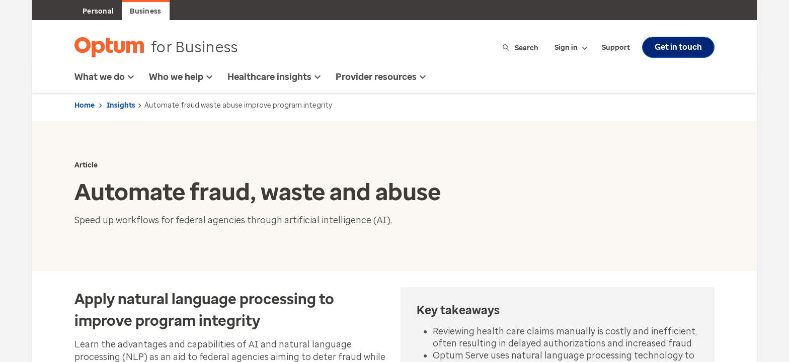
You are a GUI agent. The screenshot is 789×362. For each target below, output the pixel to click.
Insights (121, 105)
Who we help (182, 77)
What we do (105, 77)
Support (616, 47)
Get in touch (678, 47)
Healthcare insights (275, 77)
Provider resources (382, 77)
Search (521, 47)
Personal (98, 11)
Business (145, 11)
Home (84, 105)
